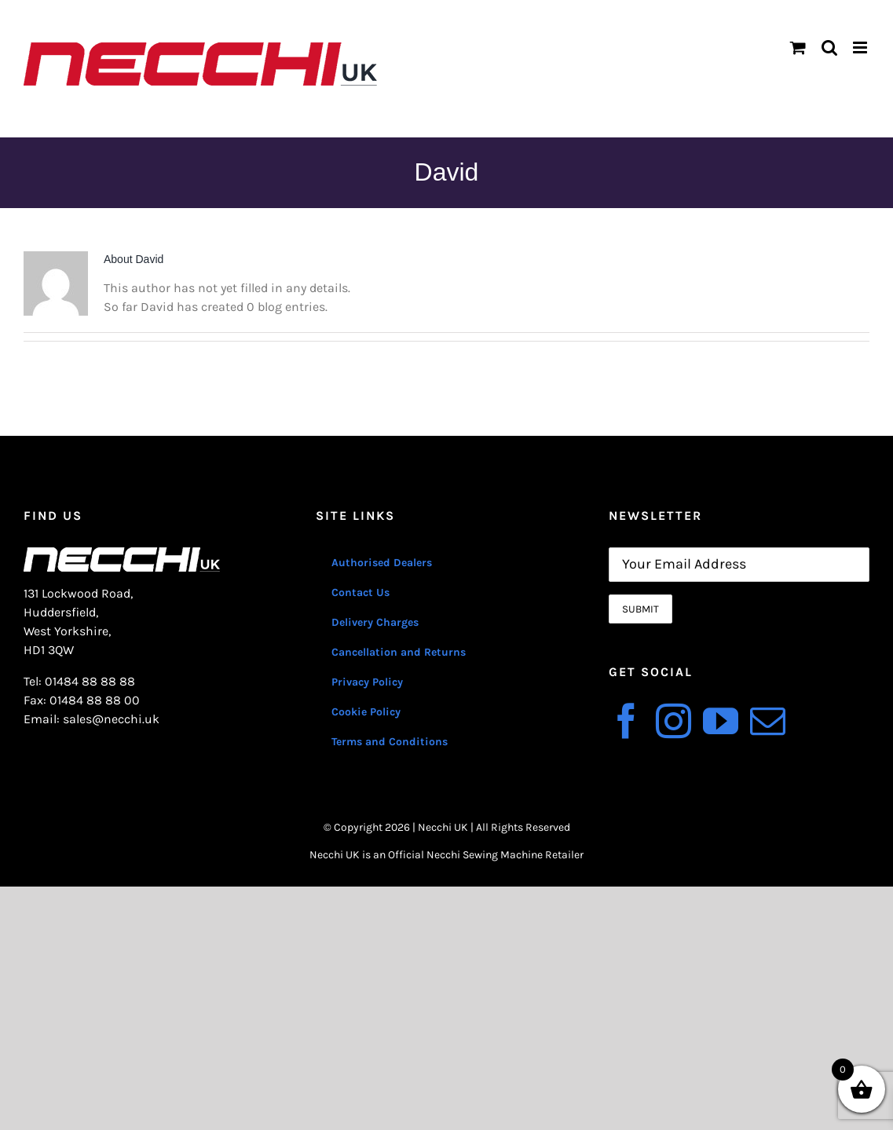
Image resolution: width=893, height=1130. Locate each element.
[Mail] (767, 721)
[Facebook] (626, 721)
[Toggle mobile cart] (798, 47)
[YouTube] (720, 721)
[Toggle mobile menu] (861, 47)
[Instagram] (673, 721)
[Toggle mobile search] (829, 47)
